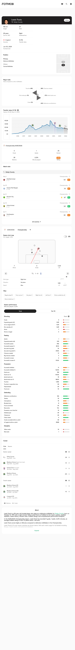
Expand (37, 530)
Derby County (59, 513)
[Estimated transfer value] (18, 110)
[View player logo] (6, 21)
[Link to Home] (8, 4)
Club (4, 446)
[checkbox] (65, 237)
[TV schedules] (62, 4)
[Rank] (66, 316)
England (6, 40)
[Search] (67, 4)
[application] (39, 127)
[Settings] (71, 4)
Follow (67, 20)
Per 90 (53, 311)
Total (20, 311)
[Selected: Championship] (24, 230)
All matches (36, 222)
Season (10, 446)
